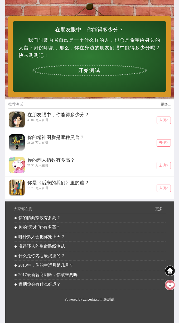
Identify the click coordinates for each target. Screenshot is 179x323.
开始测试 (89, 70)
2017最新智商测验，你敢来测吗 (48, 274)
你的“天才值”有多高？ (39, 227)
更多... (166, 104)
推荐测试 (15, 104)
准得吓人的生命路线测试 (41, 246)
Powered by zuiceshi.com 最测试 (89, 299)
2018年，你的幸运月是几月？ (45, 265)
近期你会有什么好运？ (39, 284)
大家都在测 (23, 209)
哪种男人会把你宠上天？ (41, 236)
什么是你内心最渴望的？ (41, 255)
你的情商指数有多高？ (39, 217)
